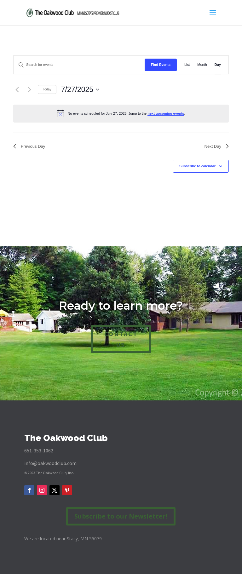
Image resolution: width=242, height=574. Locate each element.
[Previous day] (17, 89)
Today (47, 89)
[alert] (121, 113)
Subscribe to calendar (197, 166)
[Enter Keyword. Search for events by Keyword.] (79, 65)
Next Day (217, 146)
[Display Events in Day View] (218, 65)
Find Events (160, 64)
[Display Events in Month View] (202, 65)
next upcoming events (165, 113)
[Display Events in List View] (187, 65)
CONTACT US (121, 339)
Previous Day (29, 146)
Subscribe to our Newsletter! (120, 516)
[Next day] (29, 89)
